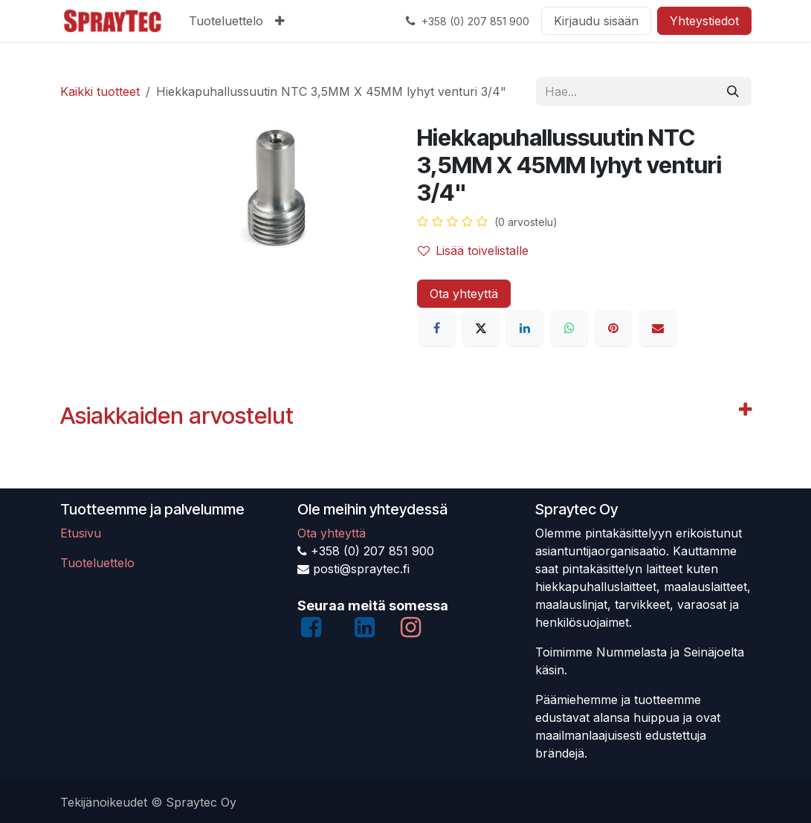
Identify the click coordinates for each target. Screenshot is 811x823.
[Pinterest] (613, 328)
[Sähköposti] (658, 328)
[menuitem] (226, 21)
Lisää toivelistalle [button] (473, 250)
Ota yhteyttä (464, 293)
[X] (481, 328)
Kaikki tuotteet (100, 91)
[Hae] (733, 91)
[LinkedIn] (525, 328)
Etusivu (80, 533)
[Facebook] (437, 328)
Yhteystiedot (704, 20)
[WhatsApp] (569, 328)
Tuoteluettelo (97, 562)
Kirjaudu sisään (596, 20)
